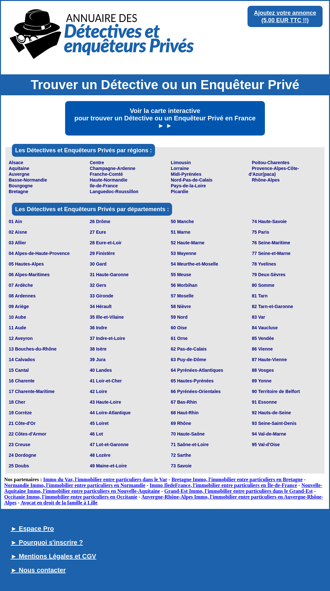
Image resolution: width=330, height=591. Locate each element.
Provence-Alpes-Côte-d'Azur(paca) (274, 171)
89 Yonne (262, 380)
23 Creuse (19, 444)
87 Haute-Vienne (269, 359)
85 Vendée (263, 338)
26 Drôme (100, 221)
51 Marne (180, 232)
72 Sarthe (181, 455)
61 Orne (179, 338)
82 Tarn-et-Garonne (272, 306)
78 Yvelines (264, 264)
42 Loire (98, 391)
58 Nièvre (181, 306)
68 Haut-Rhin (185, 412)
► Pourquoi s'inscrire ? (47, 542)
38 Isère (98, 349)
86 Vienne (262, 349)
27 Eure (98, 232)
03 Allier (17, 242)
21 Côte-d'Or (22, 423)
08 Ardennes (22, 295)
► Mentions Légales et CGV (53, 556)
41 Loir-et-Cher (106, 380)
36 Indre (98, 327)
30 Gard (98, 264)
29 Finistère (102, 253)
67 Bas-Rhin (184, 402)
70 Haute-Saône (188, 433)
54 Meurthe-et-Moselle (194, 264)
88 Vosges (263, 370)
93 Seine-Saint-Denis (274, 423)
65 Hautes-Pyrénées (192, 380)
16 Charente (21, 380)
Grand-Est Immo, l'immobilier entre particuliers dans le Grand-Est (238, 491)
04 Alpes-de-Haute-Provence (39, 253)
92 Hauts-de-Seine (271, 412)
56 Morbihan (184, 285)
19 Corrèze (20, 412)
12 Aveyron (21, 338)
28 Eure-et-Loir (106, 242)
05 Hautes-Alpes (26, 264)
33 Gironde (101, 295)
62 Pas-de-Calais (189, 349)
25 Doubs (19, 465)
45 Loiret (99, 423)
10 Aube (17, 317)
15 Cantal (19, 370)
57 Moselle (182, 295)
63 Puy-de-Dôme (188, 359)
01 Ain (15, 221)
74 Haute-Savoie (269, 221)
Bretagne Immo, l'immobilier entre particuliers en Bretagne (237, 479)
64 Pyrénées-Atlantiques (197, 370)
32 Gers (98, 285)
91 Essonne (264, 402)
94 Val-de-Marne (269, 433)
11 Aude (17, 327)
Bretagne (18, 191)
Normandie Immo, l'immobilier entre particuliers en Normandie (74, 485)
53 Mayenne (183, 253)
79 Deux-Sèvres (269, 274)
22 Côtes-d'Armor (27, 433)
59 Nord (179, 317)
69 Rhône (181, 423)
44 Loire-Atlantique (110, 412)
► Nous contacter (38, 570)
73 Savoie (181, 465)
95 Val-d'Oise (266, 444)
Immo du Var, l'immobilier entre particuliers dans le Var (105, 479)
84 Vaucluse (265, 327)
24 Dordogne (22, 455)
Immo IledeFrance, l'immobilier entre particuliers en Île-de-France (223, 485)
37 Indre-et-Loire (107, 338)
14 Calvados (22, 359)
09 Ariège (19, 306)
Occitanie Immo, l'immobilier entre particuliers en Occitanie (70, 497)
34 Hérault (101, 306)
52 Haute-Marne (187, 242)
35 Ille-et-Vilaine (107, 317)
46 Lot (96, 433)
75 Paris (260, 232)
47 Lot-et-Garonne (109, 444)
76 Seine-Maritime (271, 242)
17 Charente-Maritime (31, 391)
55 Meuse (181, 274)
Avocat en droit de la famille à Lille (59, 502)
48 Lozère (100, 455)
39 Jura (98, 359)
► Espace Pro (32, 528)
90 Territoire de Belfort (276, 391)
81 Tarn (260, 295)
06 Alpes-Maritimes (29, 274)
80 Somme (263, 285)
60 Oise (179, 327)
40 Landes (101, 370)
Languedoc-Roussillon (114, 191)
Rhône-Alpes (266, 180)
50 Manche (182, 221)
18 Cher (17, 402)
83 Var (258, 317)
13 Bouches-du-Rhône (33, 349)
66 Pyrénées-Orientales (196, 391)
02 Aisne (18, 232)
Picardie (179, 191)
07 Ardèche (21, 285)
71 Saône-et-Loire (190, 444)
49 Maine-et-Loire (108, 465)
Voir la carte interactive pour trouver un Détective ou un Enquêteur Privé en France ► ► (165, 118)
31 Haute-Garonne (109, 274)
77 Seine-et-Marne (271, 253)
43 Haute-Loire (105, 402)
